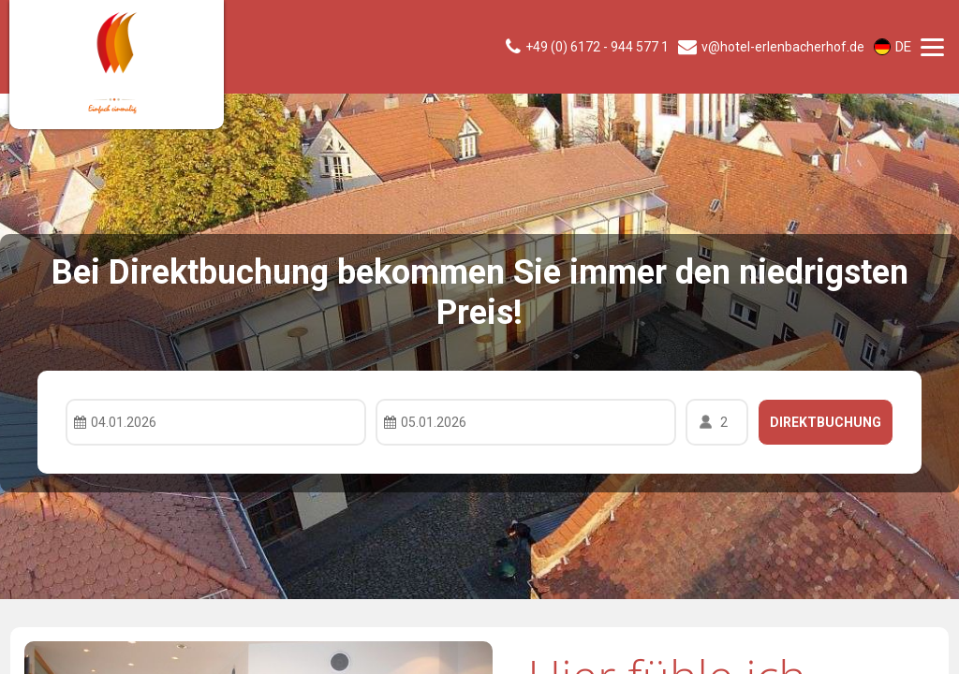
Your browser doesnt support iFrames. (479, 337)
